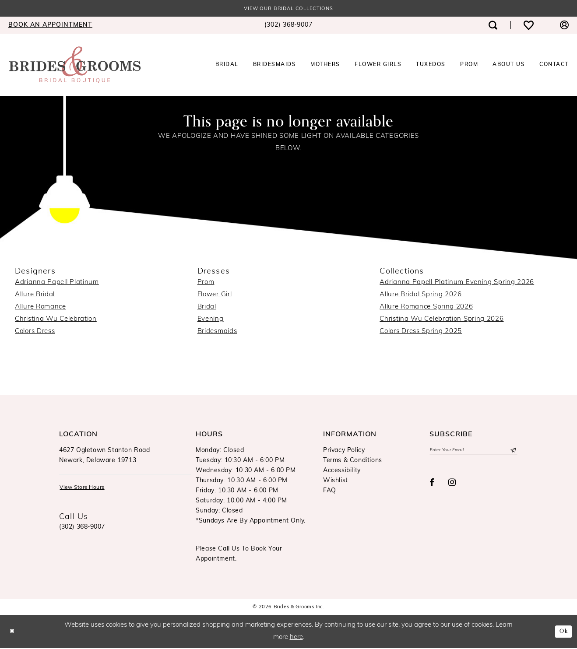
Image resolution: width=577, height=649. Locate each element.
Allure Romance (40, 308)
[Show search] (492, 26)
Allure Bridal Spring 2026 (421, 295)
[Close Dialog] (13, 632)
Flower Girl (214, 295)
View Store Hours (87, 489)
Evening (210, 320)
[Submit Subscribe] (512, 452)
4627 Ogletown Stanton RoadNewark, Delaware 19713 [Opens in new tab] (104, 456)
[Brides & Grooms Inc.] (74, 65)
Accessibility (342, 471)
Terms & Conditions (352, 461)
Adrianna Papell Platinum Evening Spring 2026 (457, 283)
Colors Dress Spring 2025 (421, 332)
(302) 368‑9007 (82, 529)
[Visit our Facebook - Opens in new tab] (432, 485)
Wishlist (335, 481)
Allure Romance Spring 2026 (426, 308)
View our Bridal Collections (288, 9)
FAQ (329, 491)
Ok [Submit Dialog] (562, 632)
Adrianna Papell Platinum (57, 283)
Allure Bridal (35, 295)
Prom (206, 283)
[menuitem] (289, 26)
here (296, 638)
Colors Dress (35, 332)
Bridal (206, 308)
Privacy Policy (344, 451)
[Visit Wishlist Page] (528, 26)
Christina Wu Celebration (56, 320)
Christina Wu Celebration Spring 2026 (441, 320)
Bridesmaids (217, 332)
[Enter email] (473, 452)
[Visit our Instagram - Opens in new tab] (452, 485)
